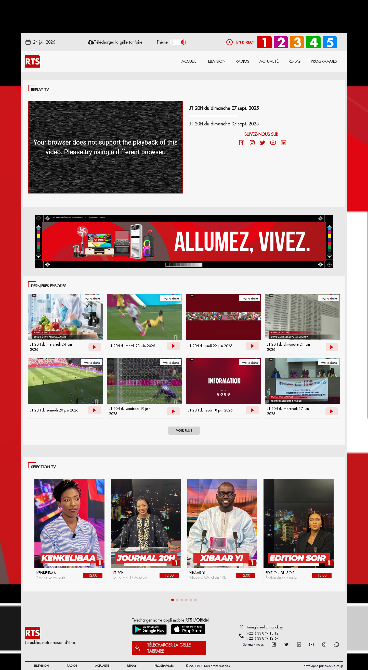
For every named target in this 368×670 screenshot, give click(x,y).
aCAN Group (334, 666)
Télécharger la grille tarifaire (118, 42)
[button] (172, 600)
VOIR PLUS (184, 430)
